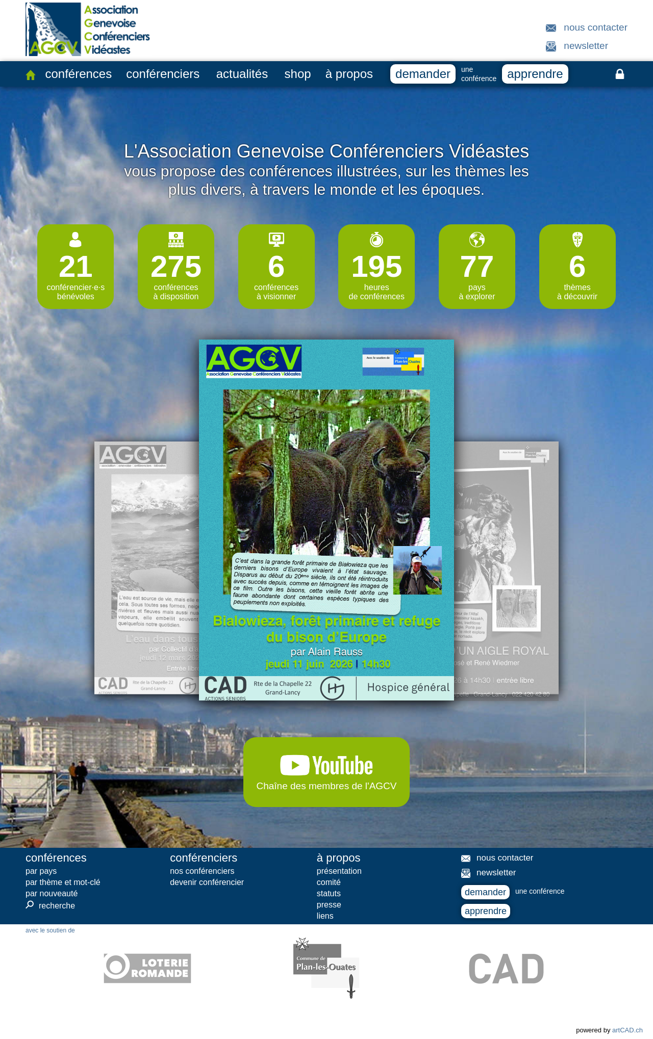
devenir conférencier (207, 882)
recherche (50, 905)
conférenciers (162, 74)
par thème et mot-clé (63, 882)
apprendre (535, 74)
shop (298, 74)
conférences (78, 74)
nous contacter (595, 27)
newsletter (586, 45)
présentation (339, 871)
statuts (329, 893)
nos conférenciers (202, 871)
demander (422, 74)
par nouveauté (52, 893)
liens (325, 916)
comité (329, 882)
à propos (349, 74)
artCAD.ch (627, 1030)
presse (329, 904)
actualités (242, 74)
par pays (41, 871)
